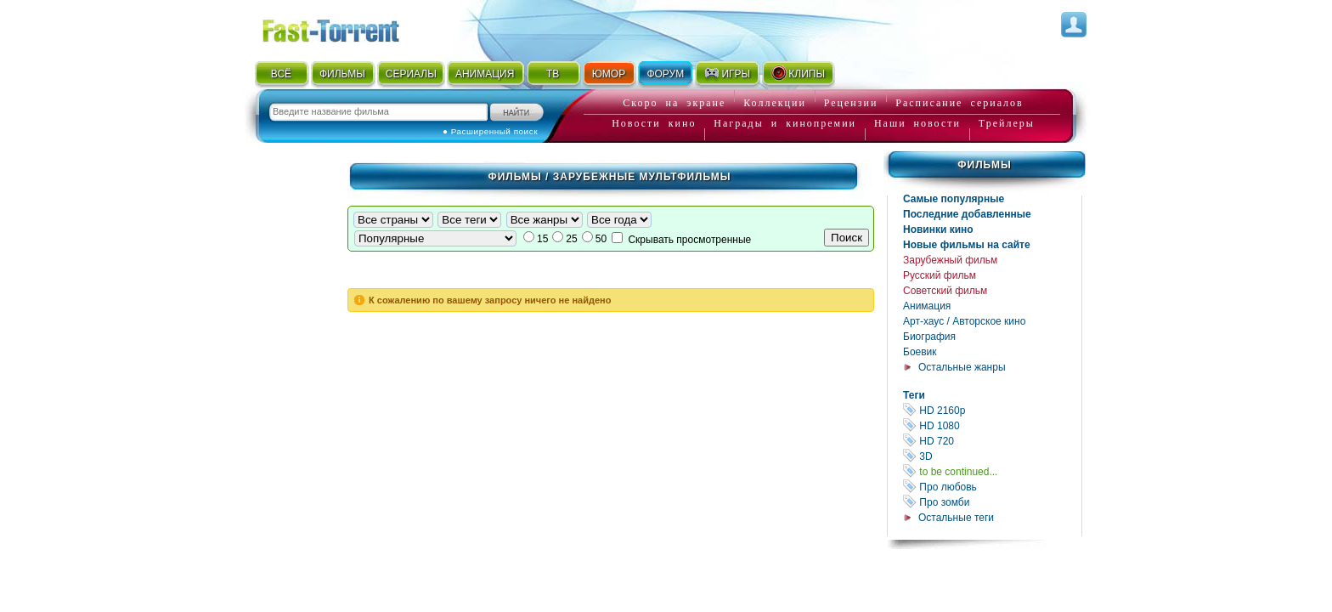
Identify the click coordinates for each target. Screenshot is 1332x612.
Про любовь (992, 486)
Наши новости (917, 123)
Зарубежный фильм (950, 260)
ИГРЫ (726, 73)
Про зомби (992, 502)
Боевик (920, 352)
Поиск (846, 237)
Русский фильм (939, 275)
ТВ (552, 74)
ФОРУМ (665, 74)
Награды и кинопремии (785, 123)
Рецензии (851, 103)
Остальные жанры (962, 367)
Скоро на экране (674, 103)
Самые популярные (953, 199)
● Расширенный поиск (490, 131)
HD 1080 (992, 425)
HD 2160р (992, 410)
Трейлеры (1007, 123)
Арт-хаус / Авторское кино (964, 321)
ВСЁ (281, 74)
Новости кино (654, 123)
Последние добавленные (967, 214)
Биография (929, 337)
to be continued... (992, 471)
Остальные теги (956, 518)
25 (571, 239)
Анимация (927, 306)
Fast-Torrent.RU (347, 27)
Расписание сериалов (959, 103)
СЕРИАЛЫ (411, 74)
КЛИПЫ (797, 73)
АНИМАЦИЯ (484, 74)
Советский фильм (945, 291)
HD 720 (992, 440)
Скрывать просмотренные (689, 240)
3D (992, 456)
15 (542, 239)
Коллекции (774, 103)
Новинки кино (938, 229)
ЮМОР (608, 74)
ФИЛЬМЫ (342, 74)
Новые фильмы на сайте (966, 245)
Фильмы (984, 165)
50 (601, 239)
